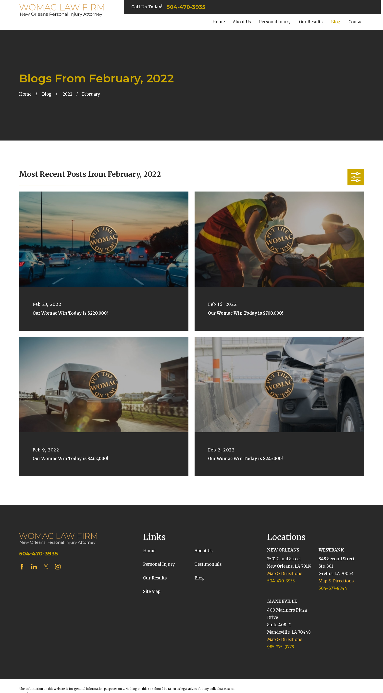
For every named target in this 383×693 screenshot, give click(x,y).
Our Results (155, 578)
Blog (199, 578)
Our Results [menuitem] (311, 22)
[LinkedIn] (34, 566)
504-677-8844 (333, 588)
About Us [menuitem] (242, 22)
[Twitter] (46, 566)
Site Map (152, 591)
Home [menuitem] (218, 22)
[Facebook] (22, 566)
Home (149, 550)
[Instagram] (58, 566)
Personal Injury (159, 564)
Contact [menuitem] (356, 22)
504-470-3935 (186, 7)
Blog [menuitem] (335, 22)
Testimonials (208, 564)
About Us (204, 550)
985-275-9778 (280, 647)
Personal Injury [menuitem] (275, 22)
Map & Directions (284, 573)
